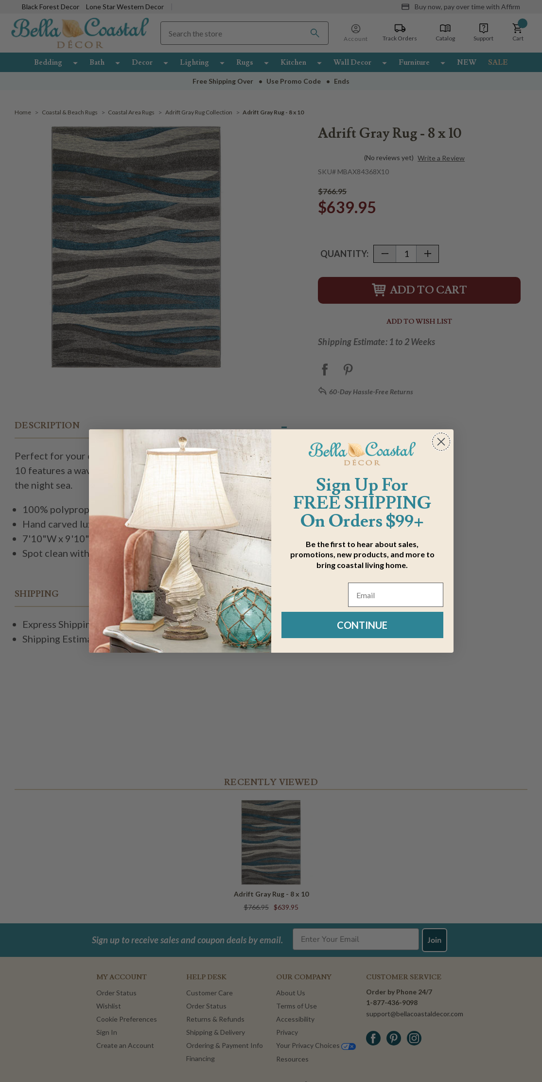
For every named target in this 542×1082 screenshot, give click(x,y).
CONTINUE (362, 625)
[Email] (395, 595)
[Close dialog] (441, 441)
